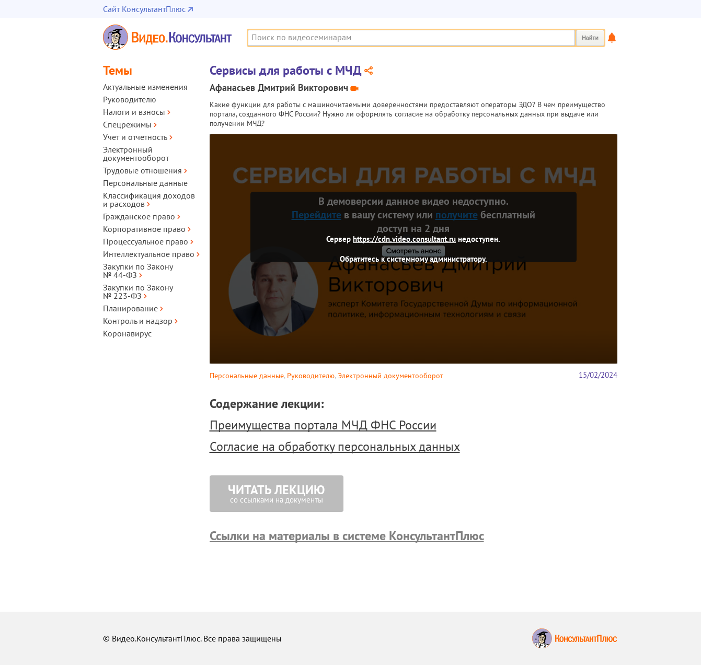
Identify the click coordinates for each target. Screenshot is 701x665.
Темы (117, 70)
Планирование (130, 308)
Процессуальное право (145, 241)
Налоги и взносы (134, 112)
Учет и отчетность (135, 137)
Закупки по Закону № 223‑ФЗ (138, 291)
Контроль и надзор (138, 321)
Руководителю (129, 99)
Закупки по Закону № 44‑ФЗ (138, 270)
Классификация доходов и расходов (149, 199)
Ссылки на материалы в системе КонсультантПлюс (347, 536)
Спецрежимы (127, 124)
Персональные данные (145, 183)
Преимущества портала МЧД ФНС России (323, 425)
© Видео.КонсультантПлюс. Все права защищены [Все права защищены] (192, 638)
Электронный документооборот (136, 153)
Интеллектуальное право (148, 254)
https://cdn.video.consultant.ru (404, 239)
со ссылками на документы (276, 493)
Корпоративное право (144, 229)
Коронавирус (127, 333)
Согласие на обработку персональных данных (335, 446)
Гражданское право (139, 216)
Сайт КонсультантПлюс (144, 9)
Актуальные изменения (145, 86)
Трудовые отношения (142, 170)
